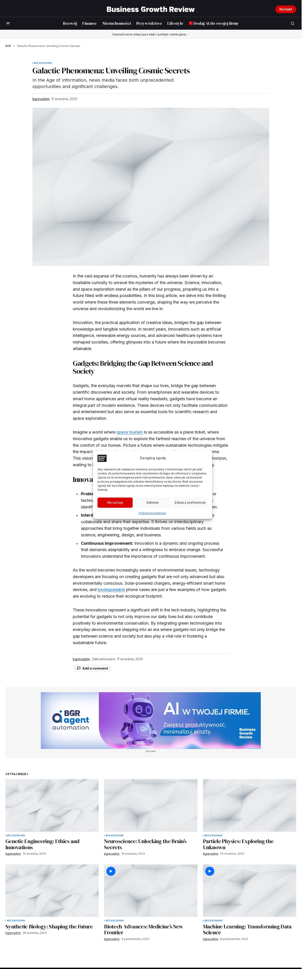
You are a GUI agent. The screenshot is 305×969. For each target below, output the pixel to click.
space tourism (130, 432)
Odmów (152, 502)
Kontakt (285, 9)
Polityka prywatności (152, 513)
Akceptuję (115, 502)
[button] (8, 23)
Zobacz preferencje (190, 502)
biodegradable (111, 589)
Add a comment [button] (95, 668)
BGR (8, 46)
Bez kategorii (43, 63)
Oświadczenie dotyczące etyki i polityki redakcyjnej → (151, 34)
